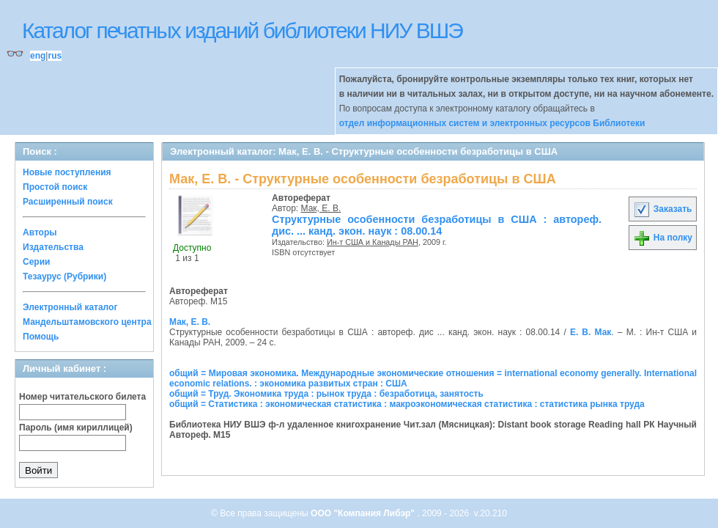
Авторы (40, 232)
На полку (662, 237)
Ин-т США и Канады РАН (372, 242)
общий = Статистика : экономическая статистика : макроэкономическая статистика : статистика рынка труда (407, 404)
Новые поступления (67, 172)
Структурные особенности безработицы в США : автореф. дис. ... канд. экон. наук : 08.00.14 (437, 225)
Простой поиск (55, 187)
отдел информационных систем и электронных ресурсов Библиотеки (492, 123)
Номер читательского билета (82, 397)
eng (37, 56)
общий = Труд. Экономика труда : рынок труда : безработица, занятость (326, 394)
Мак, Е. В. (321, 208)
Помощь (41, 336)
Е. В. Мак (590, 332)
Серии (36, 262)
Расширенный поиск (68, 202)
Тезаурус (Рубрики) (64, 276)
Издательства (53, 247)
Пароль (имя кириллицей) (76, 427)
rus (55, 56)
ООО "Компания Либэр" (364, 513)
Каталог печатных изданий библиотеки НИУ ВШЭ (242, 30)
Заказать (662, 209)
